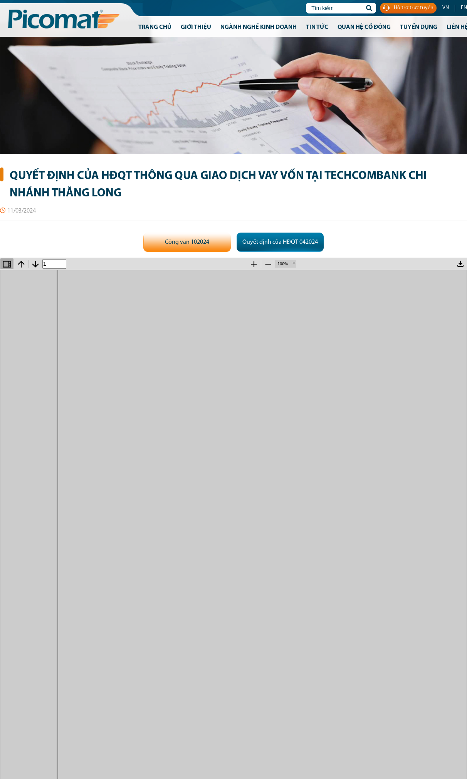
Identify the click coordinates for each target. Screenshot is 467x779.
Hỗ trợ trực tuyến (408, 8)
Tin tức (317, 27)
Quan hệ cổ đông (364, 27)
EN (464, 8)
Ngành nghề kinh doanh (258, 27)
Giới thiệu (196, 27)
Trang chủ (154, 27)
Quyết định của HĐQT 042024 (280, 242)
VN (445, 8)
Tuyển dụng (418, 27)
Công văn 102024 (187, 242)
